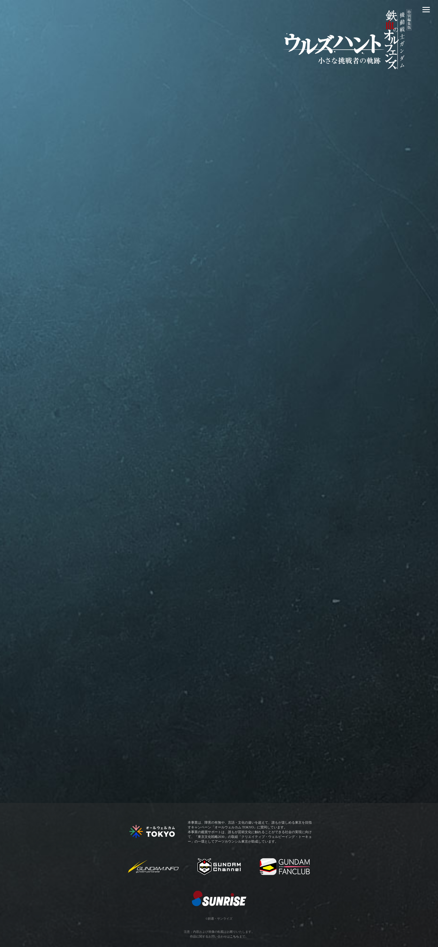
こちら (234, 936)
